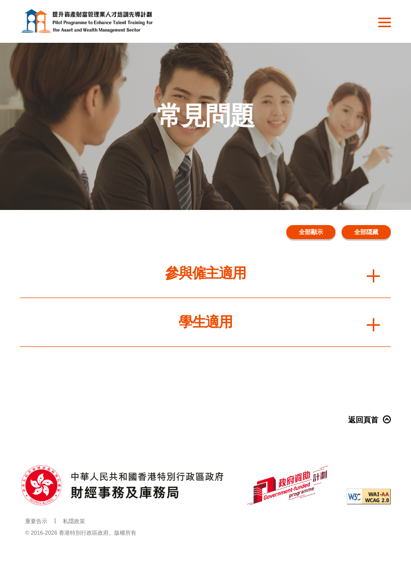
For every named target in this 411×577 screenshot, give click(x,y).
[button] (384, 23)
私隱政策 (74, 521)
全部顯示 (311, 232)
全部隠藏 (366, 232)
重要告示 (36, 521)
